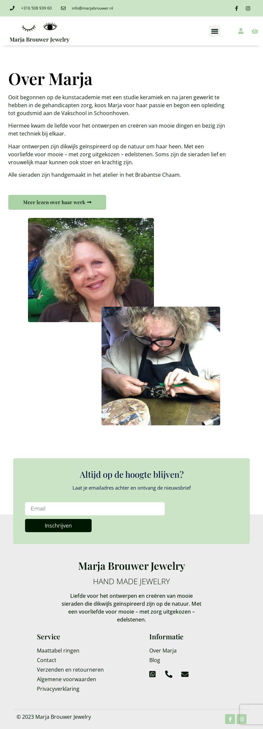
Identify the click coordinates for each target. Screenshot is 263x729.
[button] (214, 31)
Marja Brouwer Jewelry (40, 39)
